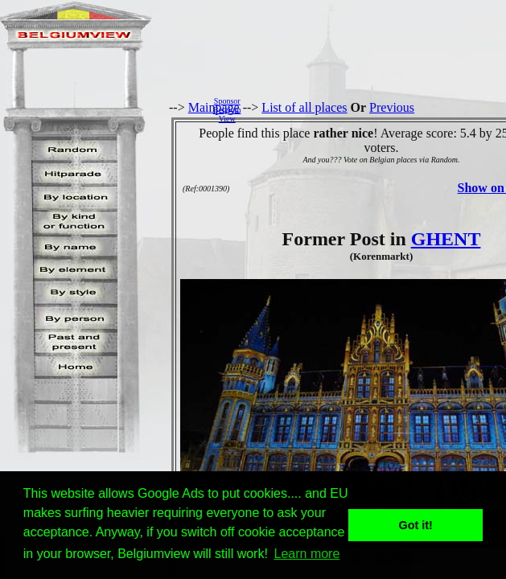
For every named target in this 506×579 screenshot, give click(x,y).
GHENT (446, 238)
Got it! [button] (416, 525)
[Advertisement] (377, 109)
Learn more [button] (307, 554)
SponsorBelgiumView (227, 109)
